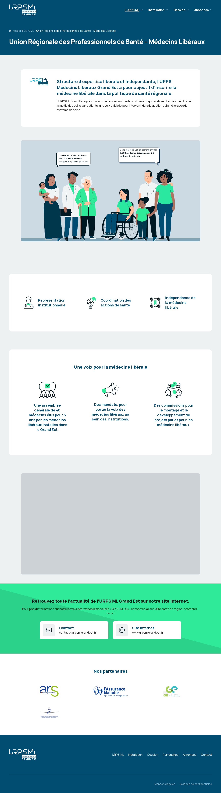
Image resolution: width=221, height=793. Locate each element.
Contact (206, 755)
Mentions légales (164, 784)
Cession (179, 10)
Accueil (17, 30)
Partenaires (170, 755)
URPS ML (29, 30)
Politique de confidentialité (196, 784)
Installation (156, 10)
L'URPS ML (132, 10)
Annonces (201, 10)
